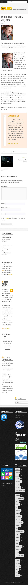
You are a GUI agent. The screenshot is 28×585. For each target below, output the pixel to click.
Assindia (5, 363)
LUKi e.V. (17, 534)
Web (16, 572)
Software (17, 560)
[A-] (2, 23)
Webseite (17, 575)
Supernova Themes (18, 582)
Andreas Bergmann (13, 116)
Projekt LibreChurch (20, 555)
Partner (17, 552)
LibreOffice (18, 525)
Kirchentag (18, 519)
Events (17, 501)
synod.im (10, 274)
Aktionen (17, 469)
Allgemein (18, 472)
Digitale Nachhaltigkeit (20, 490)
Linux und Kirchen (19, 531)
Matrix (3, 270)
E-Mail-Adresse (5, 207)
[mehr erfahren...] (6, 328)
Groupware (18, 510)
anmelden (7, 349)
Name (3, 203)
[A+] (3, 23)
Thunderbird (18, 566)
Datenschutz (9, 483)
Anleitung (17, 478)
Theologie (18, 563)
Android (17, 475)
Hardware (18, 513)
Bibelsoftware (18, 481)
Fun (16, 507)
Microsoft (17, 540)
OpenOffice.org (19, 546)
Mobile (17, 543)
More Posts (10, 143)
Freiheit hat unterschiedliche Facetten (7, 365)
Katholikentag (18, 516)
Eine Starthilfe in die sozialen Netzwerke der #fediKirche (7, 390)
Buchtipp (17, 484)
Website (16, 143)
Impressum (3, 485)
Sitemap (3, 483)
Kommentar (4, 186)
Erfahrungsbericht (19, 498)
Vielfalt (17, 569)
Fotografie (18, 504)
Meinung (17, 537)
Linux (17, 528)
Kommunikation (19, 522)
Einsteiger (18, 495)
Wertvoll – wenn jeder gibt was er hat (7, 382)
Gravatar (7, 218)
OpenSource (18, 549)
